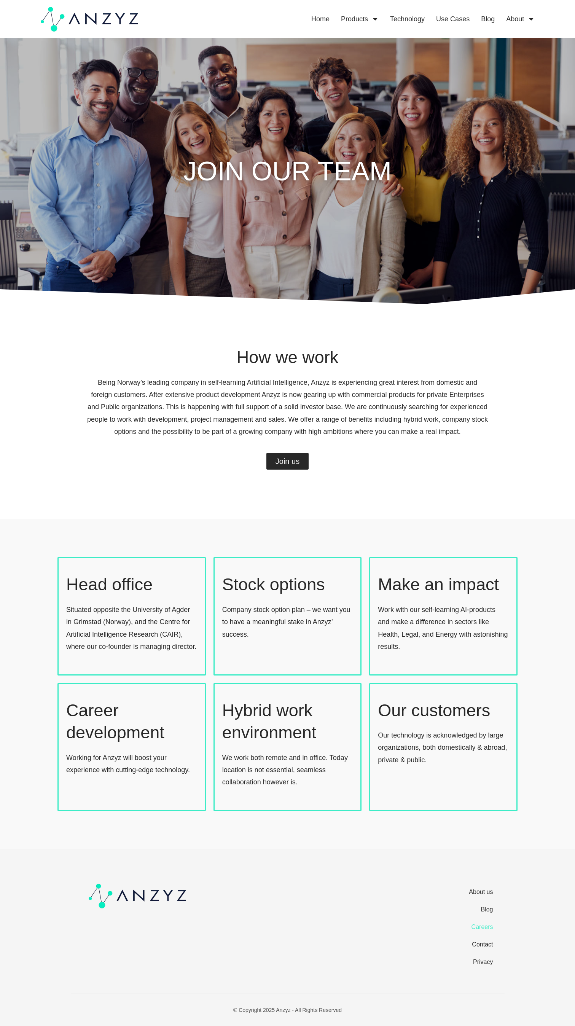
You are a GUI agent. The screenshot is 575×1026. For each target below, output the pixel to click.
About (520, 19)
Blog (488, 19)
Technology (407, 19)
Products (360, 19)
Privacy (483, 962)
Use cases (453, 19)
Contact (482, 944)
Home (320, 19)
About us (481, 892)
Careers (482, 927)
